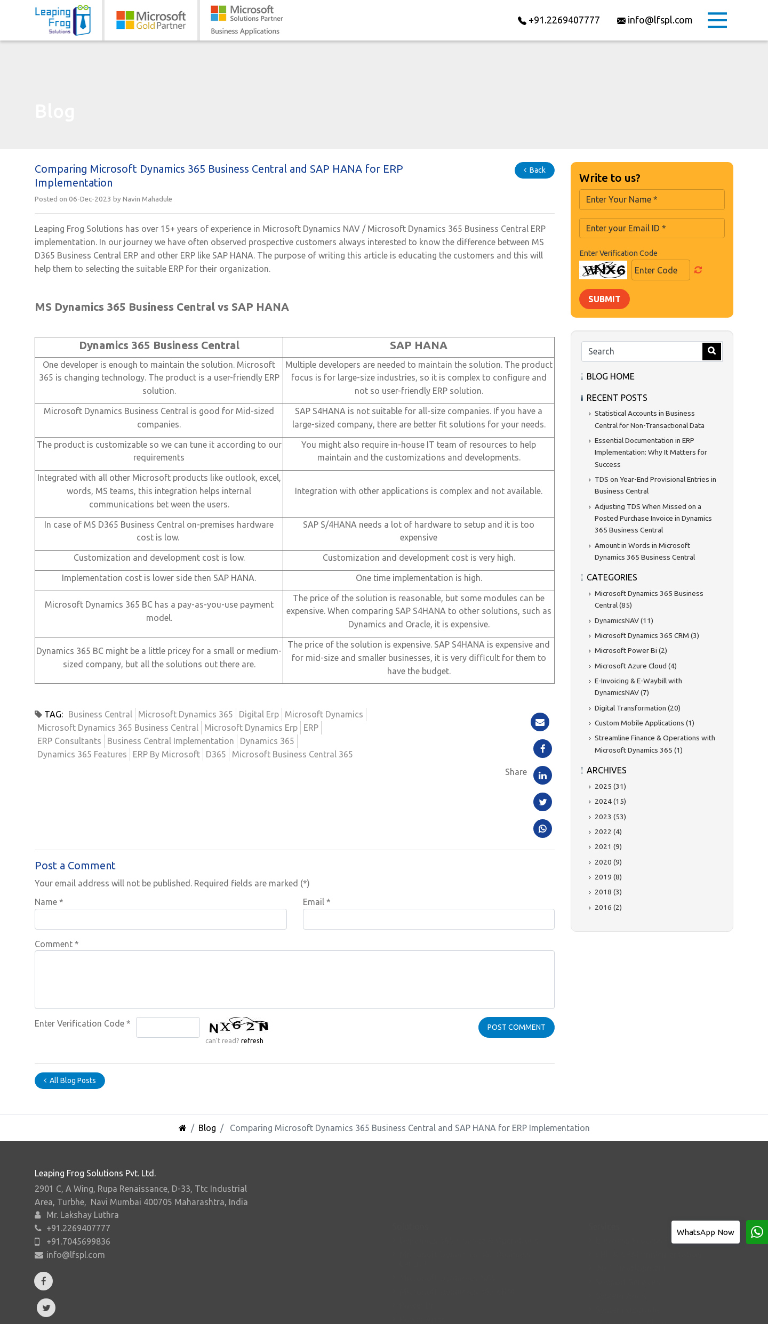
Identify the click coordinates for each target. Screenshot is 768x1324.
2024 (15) (610, 801)
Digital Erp (259, 714)
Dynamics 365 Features (82, 754)
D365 (216, 754)
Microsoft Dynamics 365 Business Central (117, 727)
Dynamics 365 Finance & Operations (469, 1179)
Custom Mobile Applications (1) (644, 722)
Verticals (271, 1305)
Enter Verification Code (83, 952)
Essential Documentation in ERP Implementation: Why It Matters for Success (651, 452)
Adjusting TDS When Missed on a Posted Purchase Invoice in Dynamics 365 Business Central (653, 518)
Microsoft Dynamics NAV (448, 1216)
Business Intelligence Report (649, 1276)
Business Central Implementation (170, 741)
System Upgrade (627, 1248)
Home (74, 1305)
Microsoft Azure (430, 1272)
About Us (136, 1305)
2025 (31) (610, 786)
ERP (310, 727)
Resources (401, 1305)
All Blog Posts (70, 1008)
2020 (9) (608, 862)
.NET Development (631, 1207)
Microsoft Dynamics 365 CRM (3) (647, 635)
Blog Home (611, 376)
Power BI (416, 1244)
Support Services (628, 1220)
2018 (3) (608, 891)
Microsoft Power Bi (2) (631, 650)
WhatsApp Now (705, 1232)
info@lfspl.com (75, 1247)
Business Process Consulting (651, 1179)
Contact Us (539, 1305)
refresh (252, 969)
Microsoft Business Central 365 (292, 754)
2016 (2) (608, 907)
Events (334, 1305)
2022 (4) (608, 831)
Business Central (100, 714)
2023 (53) (610, 816)
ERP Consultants (69, 741)
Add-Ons (204, 1305)
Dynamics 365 (267, 741)
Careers (470, 1305)
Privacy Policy (616, 1305)
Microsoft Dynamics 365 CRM (457, 1230)
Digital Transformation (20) (638, 708)
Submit (604, 299)
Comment (57, 872)
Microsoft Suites (431, 1285)
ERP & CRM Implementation (649, 1193)
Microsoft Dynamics (324, 714)
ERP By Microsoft (166, 754)
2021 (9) (608, 846)
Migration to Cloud (632, 1262)
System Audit (621, 1234)
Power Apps (422, 1258)
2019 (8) (608, 877)
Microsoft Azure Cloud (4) (636, 665)
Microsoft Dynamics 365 (185, 714)
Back (535, 170)
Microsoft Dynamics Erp (251, 727)
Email (317, 830)
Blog (207, 1056)
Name (49, 830)
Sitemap (690, 1305)
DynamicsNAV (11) (624, 620)
